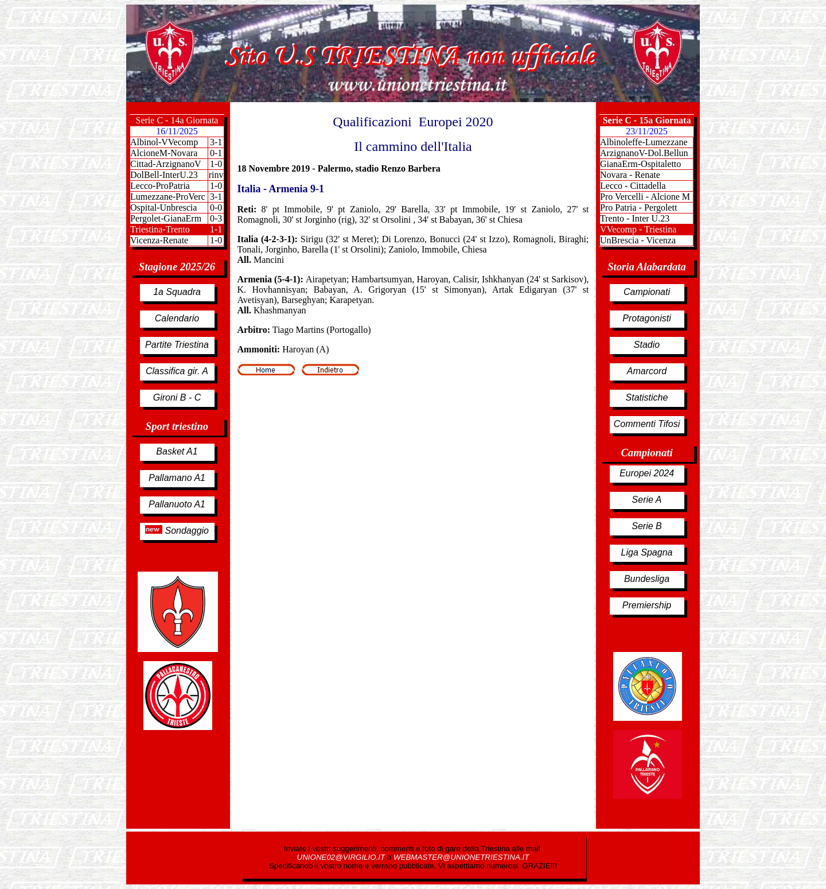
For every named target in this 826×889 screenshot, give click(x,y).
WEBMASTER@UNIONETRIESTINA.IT (461, 857)
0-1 (216, 153)
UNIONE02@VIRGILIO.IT (342, 857)
